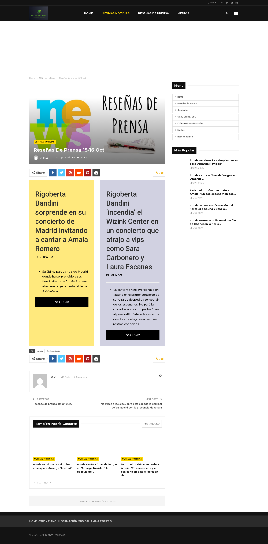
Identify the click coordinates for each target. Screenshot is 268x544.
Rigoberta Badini (53, 351)
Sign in (212, 3)
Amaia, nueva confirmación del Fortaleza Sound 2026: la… (211, 207)
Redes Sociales (185, 137)
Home (88, 13)
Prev (37, 483)
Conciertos (182, 110)
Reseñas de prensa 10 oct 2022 (52, 404)
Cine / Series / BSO (186, 117)
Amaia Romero (76, 281)
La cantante (122, 289)
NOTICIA (61, 302)
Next (47, 483)
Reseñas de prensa (153, 13)
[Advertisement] (134, 47)
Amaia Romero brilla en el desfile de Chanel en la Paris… (213, 222)
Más (201, 13)
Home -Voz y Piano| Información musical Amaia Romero (70, 521)
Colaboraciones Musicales (190, 123)
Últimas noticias (115, 13)
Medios (183, 13)
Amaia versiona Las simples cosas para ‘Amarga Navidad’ (214, 162)
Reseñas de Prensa (187, 103)
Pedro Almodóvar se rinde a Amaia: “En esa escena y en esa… (213, 192)
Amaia (40, 351)
